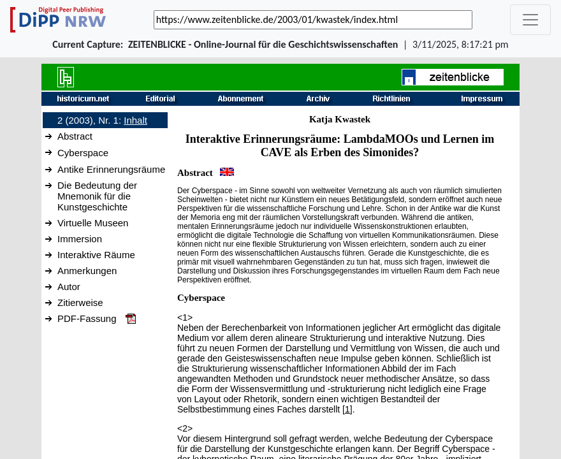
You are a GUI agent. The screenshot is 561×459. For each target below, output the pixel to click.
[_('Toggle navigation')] (530, 19)
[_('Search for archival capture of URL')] (313, 19)
